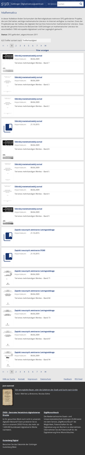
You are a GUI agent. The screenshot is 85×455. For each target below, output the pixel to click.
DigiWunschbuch (51, 412)
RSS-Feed (78, 379)
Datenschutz (45, 379)
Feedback (68, 379)
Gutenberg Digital (10, 440)
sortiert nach (16, 40)
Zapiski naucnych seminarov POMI (30, 250)
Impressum (32, 379)
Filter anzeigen (42, 50)
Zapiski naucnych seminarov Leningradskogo (35, 229)
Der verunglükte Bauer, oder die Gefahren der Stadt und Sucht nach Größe (46, 390)
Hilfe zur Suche (9, 379)
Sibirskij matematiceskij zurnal (28, 55)
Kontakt (21, 379)
